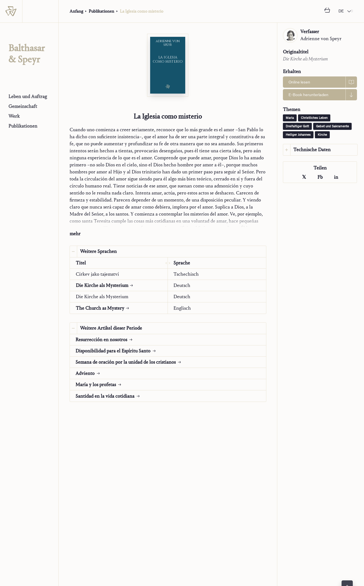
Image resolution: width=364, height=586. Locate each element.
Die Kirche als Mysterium (102, 297)
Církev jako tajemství (97, 274)
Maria (290, 118)
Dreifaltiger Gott (297, 126)
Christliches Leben (314, 118)
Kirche (322, 135)
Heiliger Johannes (298, 135)
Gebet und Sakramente (332, 126)
